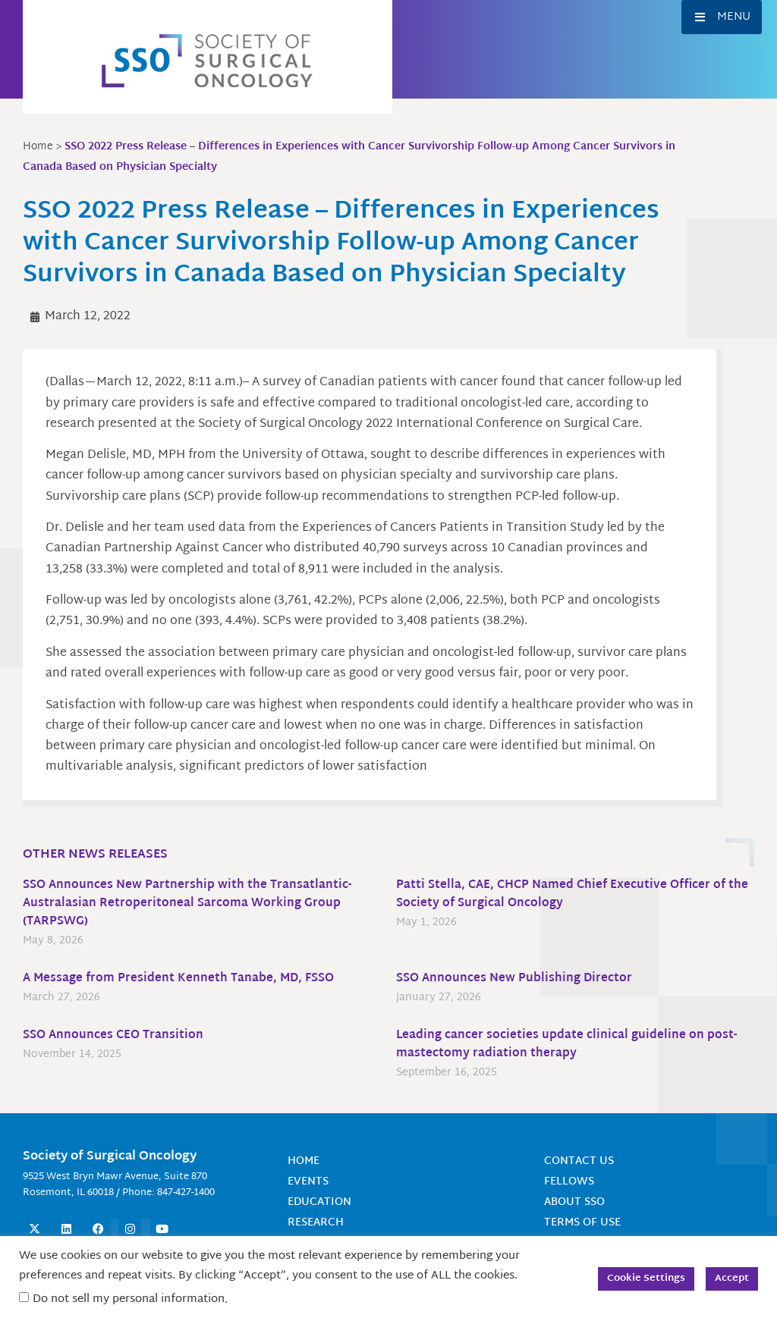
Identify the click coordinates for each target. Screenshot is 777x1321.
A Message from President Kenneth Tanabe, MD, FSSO (183, 979)
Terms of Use (582, 1223)
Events (308, 1182)
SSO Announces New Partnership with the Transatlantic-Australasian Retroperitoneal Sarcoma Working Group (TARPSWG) (191, 903)
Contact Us (579, 1161)
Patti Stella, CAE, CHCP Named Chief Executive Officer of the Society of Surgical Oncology (567, 894)
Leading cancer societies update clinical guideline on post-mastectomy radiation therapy (570, 1044)
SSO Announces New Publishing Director (518, 979)
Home (303, 1161)
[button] (721, 17)
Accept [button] (732, 1278)
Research (316, 1223)
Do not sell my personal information (129, 1299)
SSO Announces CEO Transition (116, 1035)
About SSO (574, 1202)
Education (319, 1202)
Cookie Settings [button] (646, 1278)
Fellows (569, 1182)
